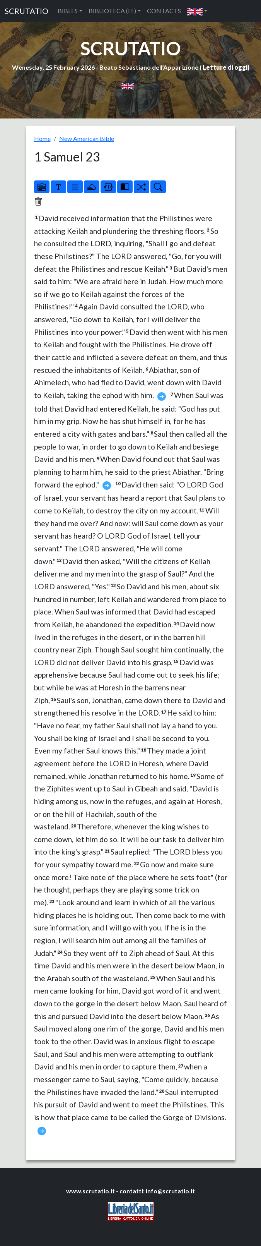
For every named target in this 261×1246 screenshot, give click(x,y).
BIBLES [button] (68, 10)
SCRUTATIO (26, 10)
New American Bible (86, 138)
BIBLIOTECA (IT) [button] (112, 10)
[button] (197, 11)
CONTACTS (164, 10)
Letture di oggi (225, 67)
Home (42, 138)
